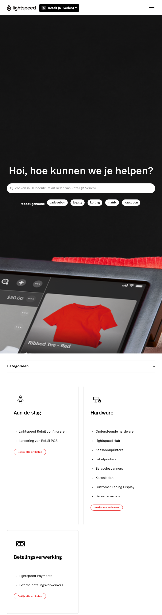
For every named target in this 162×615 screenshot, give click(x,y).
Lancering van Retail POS (38, 440)
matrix (112, 202)
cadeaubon (57, 202)
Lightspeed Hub (108, 440)
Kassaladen (104, 478)
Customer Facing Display (115, 487)
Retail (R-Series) (59, 8)
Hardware (101, 413)
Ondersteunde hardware (115, 431)
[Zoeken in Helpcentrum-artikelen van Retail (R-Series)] (81, 188)
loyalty (77, 202)
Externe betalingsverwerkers (41, 585)
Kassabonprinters (109, 450)
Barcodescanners (109, 468)
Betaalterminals (108, 496)
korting (95, 202)
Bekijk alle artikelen (30, 452)
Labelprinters (106, 459)
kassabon (131, 202)
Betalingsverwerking (38, 557)
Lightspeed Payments (35, 576)
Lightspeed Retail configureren (42, 431)
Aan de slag (27, 413)
